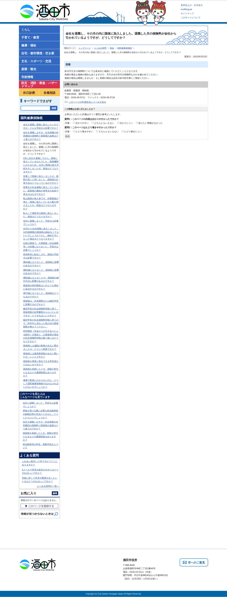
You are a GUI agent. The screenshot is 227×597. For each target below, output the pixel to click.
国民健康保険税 (124, 48)
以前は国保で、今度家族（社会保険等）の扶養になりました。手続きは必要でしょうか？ (40, 246)
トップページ (84, 48)
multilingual (186, 9)
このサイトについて (191, 17)
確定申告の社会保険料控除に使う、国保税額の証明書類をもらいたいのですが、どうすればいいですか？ (40, 312)
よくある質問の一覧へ (48, 486)
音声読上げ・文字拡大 (192, 5)
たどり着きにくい (133, 131)
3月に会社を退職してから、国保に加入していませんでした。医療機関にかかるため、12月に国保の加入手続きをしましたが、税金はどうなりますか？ (41, 165)
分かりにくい (126, 123)
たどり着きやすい (84, 131)
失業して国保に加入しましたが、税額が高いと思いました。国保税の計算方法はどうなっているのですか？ (40, 179)
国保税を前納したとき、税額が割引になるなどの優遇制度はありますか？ (40, 372)
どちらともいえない (104, 123)
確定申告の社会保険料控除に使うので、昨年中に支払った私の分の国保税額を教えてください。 (40, 323)
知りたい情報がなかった (150, 123)
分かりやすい (82, 123)
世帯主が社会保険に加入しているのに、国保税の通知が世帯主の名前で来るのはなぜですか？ (40, 190)
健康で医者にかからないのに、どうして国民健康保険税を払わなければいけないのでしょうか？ (40, 383)
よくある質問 (100, 48)
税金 (112, 48)
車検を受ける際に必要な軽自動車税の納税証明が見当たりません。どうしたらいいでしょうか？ (40, 414)
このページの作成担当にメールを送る (87, 102)
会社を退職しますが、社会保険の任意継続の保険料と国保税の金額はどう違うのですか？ (40, 136)
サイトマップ (187, 13)
